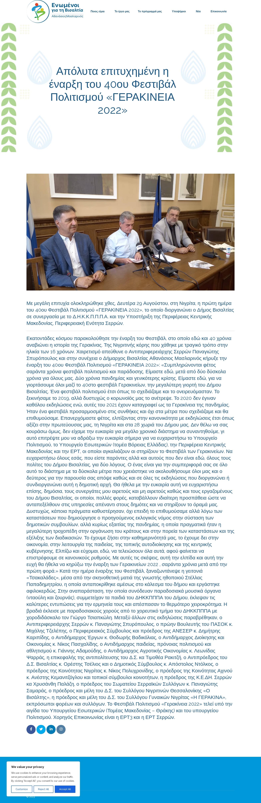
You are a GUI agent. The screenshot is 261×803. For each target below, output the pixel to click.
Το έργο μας (122, 11)
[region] (43, 778)
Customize (22, 789)
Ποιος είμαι (98, 11)
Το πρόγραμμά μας (150, 11)
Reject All (43, 789)
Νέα (198, 11)
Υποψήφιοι (179, 11)
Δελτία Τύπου (157, 124)
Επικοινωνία (219, 11)
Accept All (65, 789)
